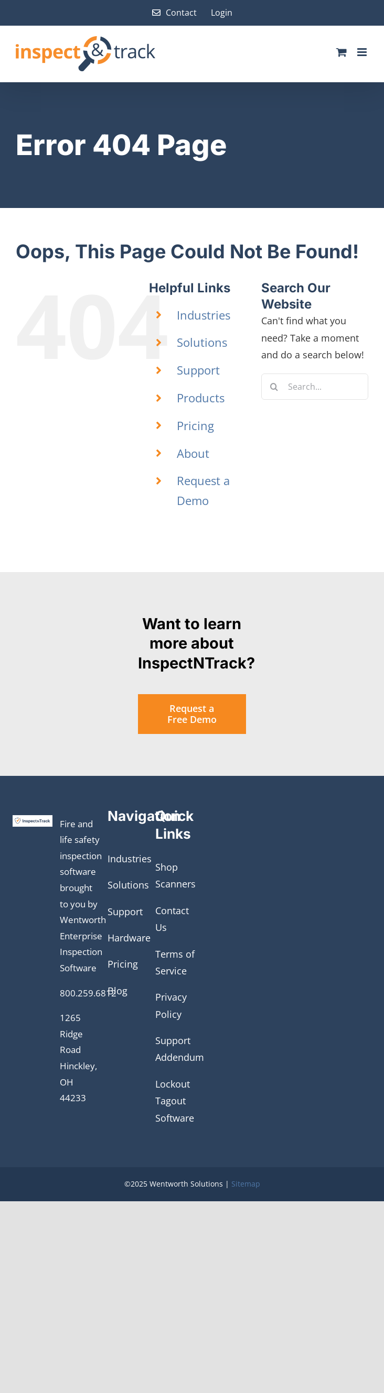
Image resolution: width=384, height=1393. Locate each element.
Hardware (129, 937)
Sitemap (245, 1184)
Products (201, 397)
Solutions (202, 342)
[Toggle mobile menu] (362, 52)
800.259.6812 (88, 993)
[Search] (274, 387)
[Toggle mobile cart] (341, 52)
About (193, 453)
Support (198, 370)
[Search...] (314, 387)
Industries (203, 315)
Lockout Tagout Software (174, 1101)
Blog (117, 990)
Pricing (195, 425)
